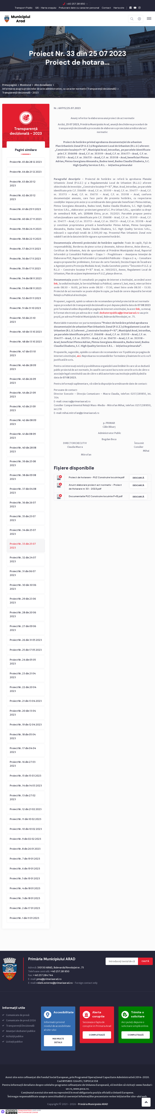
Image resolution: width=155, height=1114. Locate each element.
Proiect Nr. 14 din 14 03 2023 (26, 785)
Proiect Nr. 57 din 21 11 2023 (25, 248)
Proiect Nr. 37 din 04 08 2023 (23, 491)
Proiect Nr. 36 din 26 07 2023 (23, 504)
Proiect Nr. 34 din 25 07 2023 (23, 532)
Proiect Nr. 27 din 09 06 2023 (23, 628)
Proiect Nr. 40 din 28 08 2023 (23, 449)
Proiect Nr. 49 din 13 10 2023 (26, 331)
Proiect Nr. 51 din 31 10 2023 (25, 308)
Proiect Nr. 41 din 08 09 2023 (23, 436)
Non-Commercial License (28, 1112)
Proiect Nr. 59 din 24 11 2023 (25, 229)
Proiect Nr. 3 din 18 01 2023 (25, 898)
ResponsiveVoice (25, 1110)
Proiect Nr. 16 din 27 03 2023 (22, 764)
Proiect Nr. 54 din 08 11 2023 (26, 278)
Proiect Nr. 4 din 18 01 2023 (25, 888)
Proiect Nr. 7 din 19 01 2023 (25, 858)
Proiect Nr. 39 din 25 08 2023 (23, 463)
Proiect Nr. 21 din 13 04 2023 (26, 701)
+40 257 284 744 (43, 975)
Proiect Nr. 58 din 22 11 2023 (25, 238)
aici (79, 356)
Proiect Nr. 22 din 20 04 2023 (23, 689)
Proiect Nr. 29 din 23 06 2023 (23, 600)
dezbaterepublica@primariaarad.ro (119, 312)
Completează (97, 1035)
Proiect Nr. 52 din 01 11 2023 (25, 298)
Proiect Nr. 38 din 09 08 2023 (23, 477)
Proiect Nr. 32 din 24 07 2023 (23, 559)
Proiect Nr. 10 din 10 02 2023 (26, 829)
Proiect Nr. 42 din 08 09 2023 (23, 422)
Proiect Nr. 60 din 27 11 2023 (26, 219)
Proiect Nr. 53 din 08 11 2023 (25, 288)
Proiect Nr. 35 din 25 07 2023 (23, 518)
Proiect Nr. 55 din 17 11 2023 (25, 268)
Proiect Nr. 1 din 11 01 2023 (24, 918)
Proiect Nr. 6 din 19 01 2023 (25, 868)
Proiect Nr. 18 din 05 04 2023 (23, 736)
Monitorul (25, 85)
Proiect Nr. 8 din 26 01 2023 (25, 848)
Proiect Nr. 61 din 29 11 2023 (25, 209)
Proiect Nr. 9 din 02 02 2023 (25, 839)
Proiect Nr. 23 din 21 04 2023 (23, 675)
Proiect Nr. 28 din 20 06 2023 (23, 614)
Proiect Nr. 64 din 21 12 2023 (26, 171)
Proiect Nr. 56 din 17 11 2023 (25, 258)
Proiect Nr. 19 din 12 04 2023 (26, 724)
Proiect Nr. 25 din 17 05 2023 (26, 649)
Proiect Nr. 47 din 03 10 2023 (23, 353)
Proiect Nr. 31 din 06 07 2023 (23, 573)
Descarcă (138, 478)
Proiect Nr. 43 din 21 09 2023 (23, 408)
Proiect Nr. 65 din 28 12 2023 (26, 162)
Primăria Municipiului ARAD (93, 1104)
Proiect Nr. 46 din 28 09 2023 (23, 367)
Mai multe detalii (58, 1041)
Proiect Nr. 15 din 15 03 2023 (25, 775)
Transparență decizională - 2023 (20, 92)
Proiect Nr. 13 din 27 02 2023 (22, 797)
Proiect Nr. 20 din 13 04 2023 (23, 712)
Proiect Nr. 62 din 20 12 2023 (22, 197)
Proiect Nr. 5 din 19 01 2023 (25, 878)
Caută (145, 961)
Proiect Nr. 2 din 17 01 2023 (25, 908)
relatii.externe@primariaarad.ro (55, 983)
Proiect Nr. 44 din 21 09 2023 (23, 394)
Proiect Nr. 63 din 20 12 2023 (22, 183)
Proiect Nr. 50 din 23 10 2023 (22, 320)
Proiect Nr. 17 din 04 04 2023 (23, 750)
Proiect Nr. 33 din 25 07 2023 (23, 545)
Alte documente (43, 85)
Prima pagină (9, 85)
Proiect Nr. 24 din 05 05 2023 (23, 661)
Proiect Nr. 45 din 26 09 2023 (23, 381)
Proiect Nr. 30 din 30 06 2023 (23, 587)
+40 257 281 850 (76, 3)
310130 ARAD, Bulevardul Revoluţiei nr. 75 (60, 967)
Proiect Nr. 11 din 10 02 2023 (25, 819)
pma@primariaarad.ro (49, 979)
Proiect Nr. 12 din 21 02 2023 (26, 809)
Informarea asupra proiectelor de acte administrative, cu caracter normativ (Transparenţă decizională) (59, 88)
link (56, 283)
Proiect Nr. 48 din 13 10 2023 (26, 341)
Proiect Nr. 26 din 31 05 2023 (26, 640)
